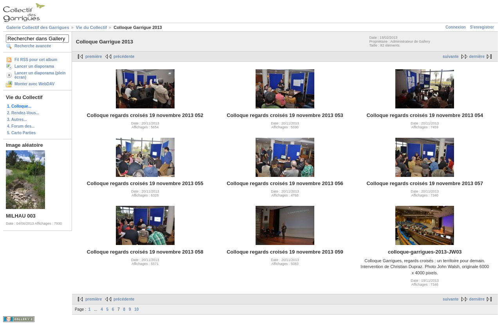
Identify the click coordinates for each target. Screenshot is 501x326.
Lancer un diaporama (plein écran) (40, 75)
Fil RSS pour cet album (35, 60)
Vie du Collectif (91, 27)
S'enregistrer (482, 27)
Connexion (455, 27)
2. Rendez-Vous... (23, 113)
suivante (451, 56)
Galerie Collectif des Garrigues (37, 27)
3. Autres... (17, 119)
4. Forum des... (21, 126)
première (93, 56)
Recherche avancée (32, 46)
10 (136, 309)
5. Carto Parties (21, 133)
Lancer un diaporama (34, 66)
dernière (477, 56)
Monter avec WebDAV (34, 84)
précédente (124, 56)
